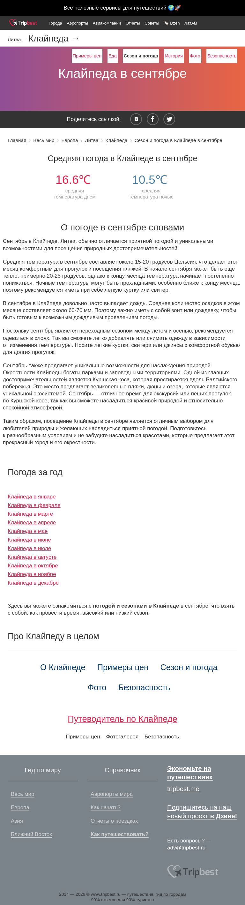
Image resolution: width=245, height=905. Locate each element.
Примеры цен (87, 55)
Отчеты (133, 23)
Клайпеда (117, 140)
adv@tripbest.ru (186, 848)
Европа (69, 140)
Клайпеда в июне (29, 540)
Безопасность (221, 55)
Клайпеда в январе (32, 497)
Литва (92, 140)
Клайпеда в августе (32, 557)
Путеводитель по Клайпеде (122, 719)
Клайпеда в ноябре (32, 574)
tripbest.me (183, 788)
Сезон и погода (189, 667)
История (173, 55)
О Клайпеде (62, 667)
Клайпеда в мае (28, 531)
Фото (195, 55)
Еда (112, 55)
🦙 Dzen (172, 23)
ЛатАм (190, 23)
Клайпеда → (54, 38)
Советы (152, 23)
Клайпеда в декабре (33, 583)
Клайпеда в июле (29, 548)
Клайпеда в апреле (32, 523)
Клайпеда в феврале (34, 505)
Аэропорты (77, 23)
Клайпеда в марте (30, 514)
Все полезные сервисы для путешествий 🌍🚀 (123, 8)
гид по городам (171, 894)
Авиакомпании (107, 23)
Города (55, 23)
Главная (17, 140)
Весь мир (43, 140)
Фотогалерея (122, 737)
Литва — (18, 39)
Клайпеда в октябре (33, 566)
